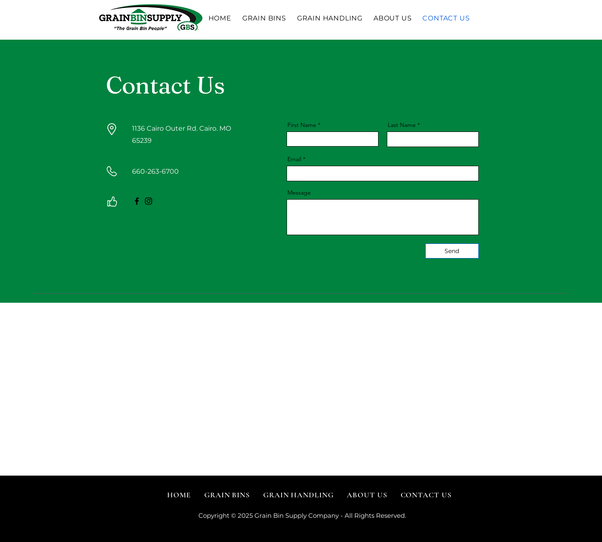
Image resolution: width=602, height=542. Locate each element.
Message (299, 192)
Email (294, 159)
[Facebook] (137, 201)
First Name (301, 125)
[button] (264, 18)
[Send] (452, 250)
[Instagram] (148, 201)
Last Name (402, 125)
